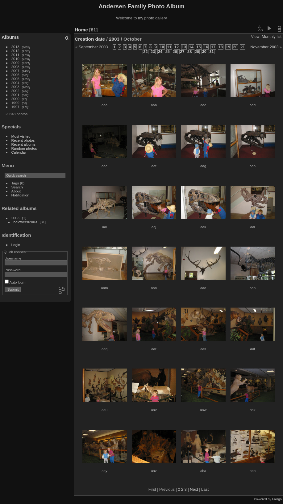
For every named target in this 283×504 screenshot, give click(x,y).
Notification (20, 195)
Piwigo (277, 499)
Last (205, 489)
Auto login (15, 282)
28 (189, 51)
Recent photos (23, 140)
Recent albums (23, 144)
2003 (15, 87)
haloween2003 (25, 222)
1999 (15, 103)
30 (204, 51)
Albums (10, 37)
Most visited (21, 136)
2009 (15, 63)
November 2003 (264, 47)
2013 (15, 47)
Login (15, 245)
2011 (15, 55)
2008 (15, 67)
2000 (15, 99)
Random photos (24, 148)
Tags (15, 183)
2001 (15, 95)
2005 (15, 79)
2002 (15, 91)
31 (211, 51)
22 (145, 51)
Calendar (18, 152)
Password (13, 270)
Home (81, 29)
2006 (15, 75)
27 (182, 51)
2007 (15, 71)
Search (17, 187)
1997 (15, 107)
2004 (15, 83)
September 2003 (93, 47)
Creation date (90, 39)
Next (194, 489)
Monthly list (271, 36)
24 (160, 51)
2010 (15, 59)
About (16, 191)
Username (13, 258)
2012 (15, 51)
